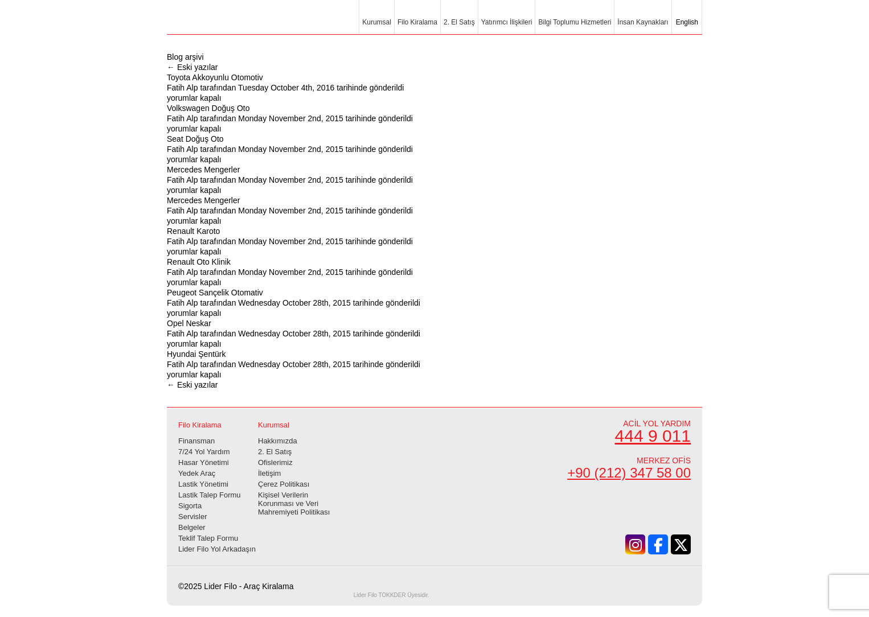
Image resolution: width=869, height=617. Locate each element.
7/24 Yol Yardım (204, 451)
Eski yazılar (192, 67)
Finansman (196, 441)
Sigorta (190, 505)
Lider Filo (229, 23)
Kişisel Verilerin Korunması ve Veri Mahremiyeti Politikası (294, 503)
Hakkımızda (277, 441)
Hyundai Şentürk (196, 354)
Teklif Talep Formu (208, 538)
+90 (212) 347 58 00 (629, 472)
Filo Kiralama (417, 22)
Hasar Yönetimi (203, 462)
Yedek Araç (196, 473)
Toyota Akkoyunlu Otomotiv (215, 77)
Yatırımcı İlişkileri (506, 22)
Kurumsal (376, 22)
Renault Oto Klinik (199, 261)
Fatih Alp (182, 87)
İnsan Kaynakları (642, 22)
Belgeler (192, 527)
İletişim (269, 473)
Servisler (192, 516)
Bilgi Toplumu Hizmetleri (574, 22)
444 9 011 (653, 435)
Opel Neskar (189, 323)
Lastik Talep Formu (209, 495)
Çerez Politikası (283, 484)
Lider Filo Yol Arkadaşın (217, 549)
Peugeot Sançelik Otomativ (215, 292)
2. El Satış (459, 22)
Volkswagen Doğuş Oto (208, 108)
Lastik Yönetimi (203, 484)
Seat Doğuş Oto (195, 138)
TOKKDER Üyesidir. (391, 595)
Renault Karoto (193, 231)
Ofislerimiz (275, 462)
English (686, 22)
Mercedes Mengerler (203, 169)
